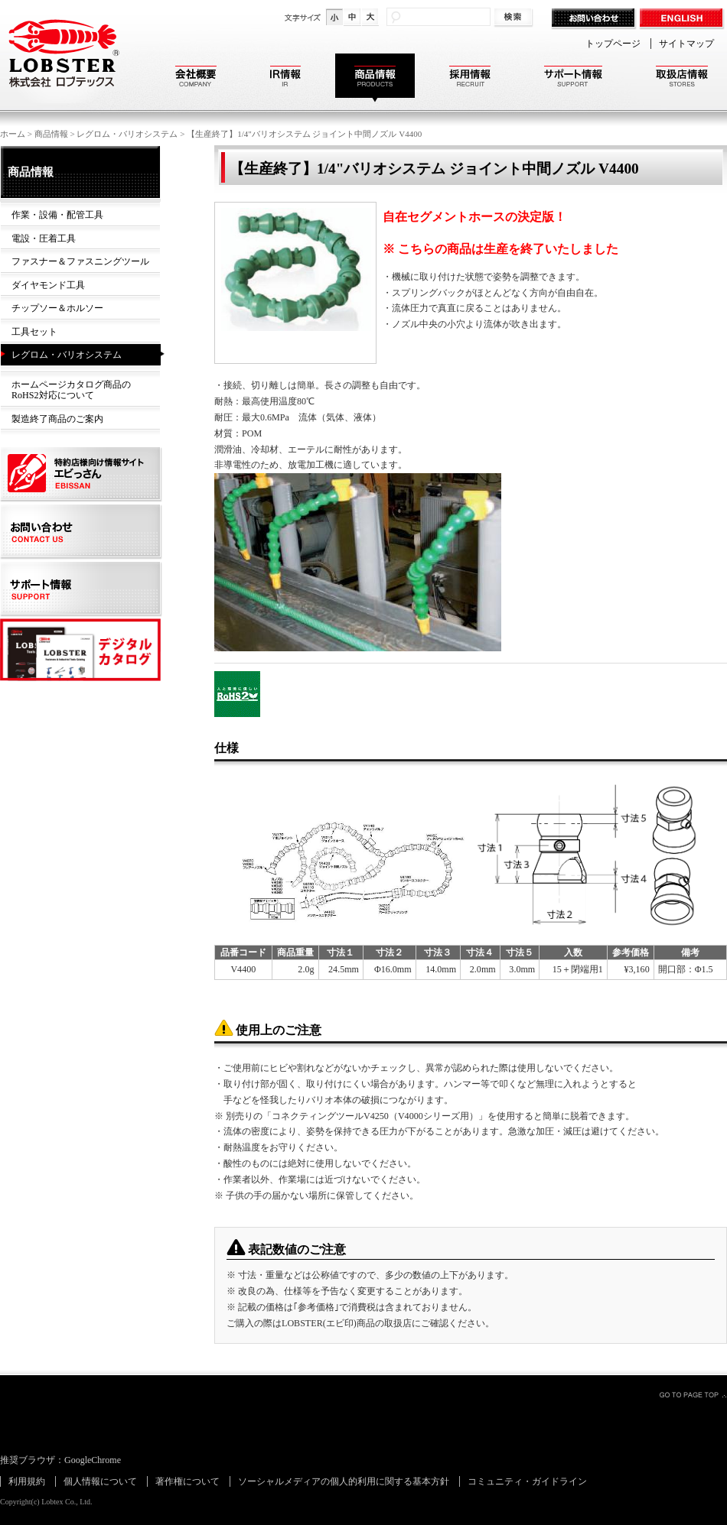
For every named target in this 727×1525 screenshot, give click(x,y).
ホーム (12, 133)
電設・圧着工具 (43, 238)
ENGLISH (683, 19)
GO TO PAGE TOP (692, 1394)
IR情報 (285, 78)
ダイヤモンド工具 (48, 285)
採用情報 (470, 78)
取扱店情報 (682, 78)
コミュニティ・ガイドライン (527, 1481)
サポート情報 (573, 78)
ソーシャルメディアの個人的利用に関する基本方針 (343, 1481)
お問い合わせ (595, 19)
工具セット (34, 331)
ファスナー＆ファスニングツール (80, 261)
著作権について (187, 1481)
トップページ (613, 43)
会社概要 (196, 78)
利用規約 (26, 1481)
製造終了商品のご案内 (57, 419)
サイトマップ (686, 43)
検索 (515, 18)
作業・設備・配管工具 (57, 214)
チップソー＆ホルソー (57, 308)
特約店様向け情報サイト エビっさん (82, 475)
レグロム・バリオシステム (127, 133)
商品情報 (375, 78)
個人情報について (100, 1481)
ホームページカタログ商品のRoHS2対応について (71, 390)
